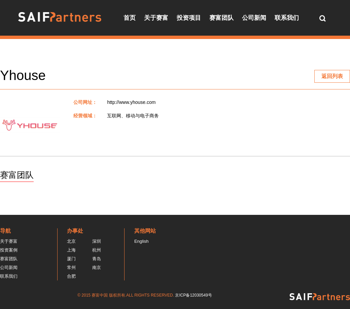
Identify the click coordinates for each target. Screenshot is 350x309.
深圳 (96, 241)
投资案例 (9, 250)
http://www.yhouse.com (131, 102)
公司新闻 (254, 17)
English (141, 241)
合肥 (71, 276)
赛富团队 (221, 17)
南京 (96, 267)
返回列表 (332, 76)
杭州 (96, 250)
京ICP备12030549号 (193, 295)
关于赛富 (156, 17)
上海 (71, 250)
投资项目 (189, 17)
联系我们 (287, 17)
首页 (130, 17)
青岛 (96, 258)
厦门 (71, 258)
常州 (71, 267)
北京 (71, 241)
